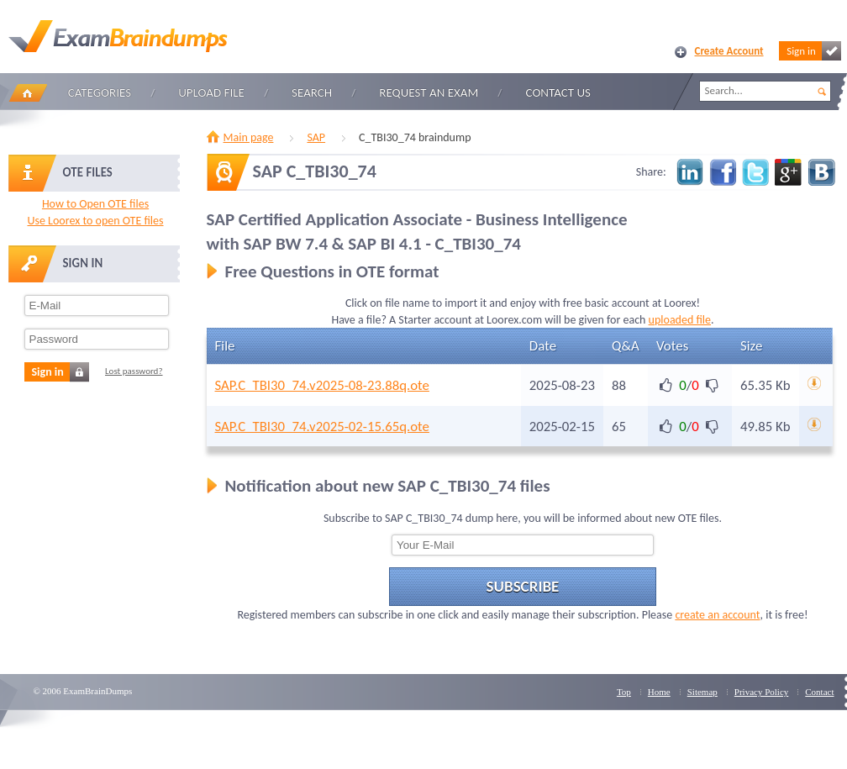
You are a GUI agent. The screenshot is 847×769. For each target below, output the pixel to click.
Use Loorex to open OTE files (95, 220)
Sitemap (702, 692)
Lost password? (134, 371)
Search (312, 92)
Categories (99, 92)
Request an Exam (428, 92)
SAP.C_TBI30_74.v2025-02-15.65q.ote (322, 426)
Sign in (813, 51)
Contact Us (558, 92)
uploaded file (680, 320)
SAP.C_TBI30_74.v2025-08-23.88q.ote (322, 385)
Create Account (729, 51)
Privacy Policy (761, 692)
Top (624, 692)
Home (27, 93)
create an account (717, 615)
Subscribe (523, 586)
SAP (316, 137)
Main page (249, 137)
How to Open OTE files (95, 204)
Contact (819, 692)
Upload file (211, 92)
